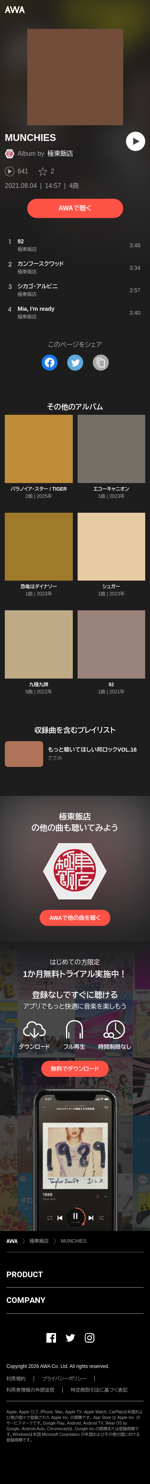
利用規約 (16, 1379)
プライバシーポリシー (64, 1379)
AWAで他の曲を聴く (74, 918)
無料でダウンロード (75, 1069)
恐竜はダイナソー (38, 586)
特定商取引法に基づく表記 (99, 1390)
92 (111, 684)
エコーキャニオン (111, 489)
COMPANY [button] (25, 1300)
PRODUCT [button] (24, 1274)
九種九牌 (38, 684)
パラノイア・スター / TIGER (38, 489)
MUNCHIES (73, 1241)
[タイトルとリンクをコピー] (101, 363)
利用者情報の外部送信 (30, 1390)
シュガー (111, 586)
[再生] (135, 141)
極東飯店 (60, 153)
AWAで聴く (74, 208)
